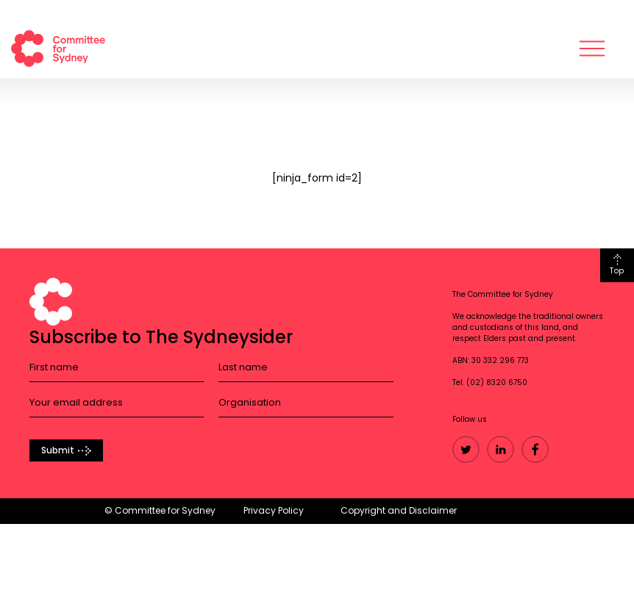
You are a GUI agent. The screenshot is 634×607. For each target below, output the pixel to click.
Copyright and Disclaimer (399, 510)
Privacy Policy (273, 510)
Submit (57, 450)
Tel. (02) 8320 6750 (489, 382)
